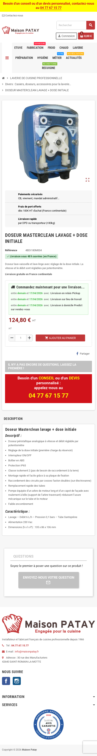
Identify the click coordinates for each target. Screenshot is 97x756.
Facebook (6, 681)
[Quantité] (20, 338)
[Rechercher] (75, 25)
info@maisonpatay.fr (27, 651)
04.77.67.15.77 (20, 645)
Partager (83, 353)
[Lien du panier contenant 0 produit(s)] (86, 36)
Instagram (17, 681)
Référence (11, 250)
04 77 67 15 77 (51, 8)
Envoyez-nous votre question (48, 580)
